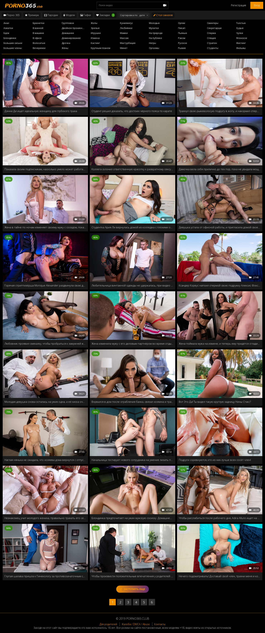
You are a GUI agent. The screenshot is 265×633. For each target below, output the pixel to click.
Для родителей (108, 624)
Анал (6, 23)
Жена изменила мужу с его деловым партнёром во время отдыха (132, 343)
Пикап (181, 28)
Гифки (85, 15)
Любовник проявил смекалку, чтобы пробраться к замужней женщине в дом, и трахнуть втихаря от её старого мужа (45, 343)
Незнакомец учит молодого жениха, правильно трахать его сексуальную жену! (45, 518)
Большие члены (13, 48)
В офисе (37, 38)
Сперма (211, 33)
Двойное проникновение (75, 28)
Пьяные (182, 33)
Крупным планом (100, 48)
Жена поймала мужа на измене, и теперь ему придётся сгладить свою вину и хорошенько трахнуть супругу (220, 343)
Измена (95, 38)
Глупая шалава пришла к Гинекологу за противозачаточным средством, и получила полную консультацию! (45, 576)
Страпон (212, 43)
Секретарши (214, 28)
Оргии (181, 23)
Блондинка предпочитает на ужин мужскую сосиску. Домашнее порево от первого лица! (132, 518)
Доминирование (71, 38)
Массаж (124, 38)
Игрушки (96, 33)
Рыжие (182, 48)
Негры (152, 43)
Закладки (105, 15)
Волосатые (39, 43)
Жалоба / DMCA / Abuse (136, 624)
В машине (38, 33)
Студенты (212, 48)
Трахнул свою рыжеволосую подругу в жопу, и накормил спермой (220, 111)
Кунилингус (126, 23)
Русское (182, 43)
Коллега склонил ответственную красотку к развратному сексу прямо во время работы (132, 169)
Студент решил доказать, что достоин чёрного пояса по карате (132, 111)
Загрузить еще (132, 589)
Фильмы (241, 48)
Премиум (32, 15)
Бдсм (6, 33)
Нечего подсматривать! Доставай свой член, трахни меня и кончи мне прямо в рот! (220, 576)
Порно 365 (12, 15)
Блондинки (10, 38)
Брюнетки (38, 23)
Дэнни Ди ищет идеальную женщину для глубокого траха (40, 111)
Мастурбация (127, 43)
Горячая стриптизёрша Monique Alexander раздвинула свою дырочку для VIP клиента (45, 285)
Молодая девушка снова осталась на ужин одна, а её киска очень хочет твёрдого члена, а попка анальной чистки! (45, 401)
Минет (123, 48)
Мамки (124, 33)
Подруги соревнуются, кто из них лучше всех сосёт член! (215, 460)
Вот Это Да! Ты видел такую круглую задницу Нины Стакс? (215, 401)
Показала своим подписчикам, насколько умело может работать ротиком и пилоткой (45, 169)
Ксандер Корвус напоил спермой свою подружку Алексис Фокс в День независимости (220, 285)
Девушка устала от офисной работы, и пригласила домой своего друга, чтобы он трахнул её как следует (220, 227)
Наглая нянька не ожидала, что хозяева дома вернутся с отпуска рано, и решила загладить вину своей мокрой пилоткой (45, 460)
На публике (155, 38)
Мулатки (154, 28)
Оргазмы (154, 48)
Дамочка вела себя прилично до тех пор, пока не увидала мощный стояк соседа (220, 169)
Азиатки (8, 28)
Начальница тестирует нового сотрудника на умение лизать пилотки (132, 460)
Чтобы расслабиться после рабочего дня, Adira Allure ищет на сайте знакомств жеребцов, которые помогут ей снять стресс (220, 518)
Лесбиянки (126, 28)
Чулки (239, 33)
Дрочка (66, 43)
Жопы (94, 23)
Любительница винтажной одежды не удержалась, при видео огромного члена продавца (132, 285)
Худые (240, 28)
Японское (241, 38)
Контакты (159, 624)
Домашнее (68, 33)
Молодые (154, 23)
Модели (69, 15)
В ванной (38, 28)
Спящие (211, 38)
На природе (156, 33)
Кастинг (95, 43)
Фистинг (241, 43)
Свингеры (212, 23)
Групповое (68, 23)
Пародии (51, 15)
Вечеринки (39, 48)
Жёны (65, 48)
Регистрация (238, 5)
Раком (181, 38)
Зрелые (95, 28)
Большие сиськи (13, 43)
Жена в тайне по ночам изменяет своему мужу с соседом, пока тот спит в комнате (45, 227)
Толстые (241, 23)
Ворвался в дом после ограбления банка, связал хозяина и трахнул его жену (132, 401)
